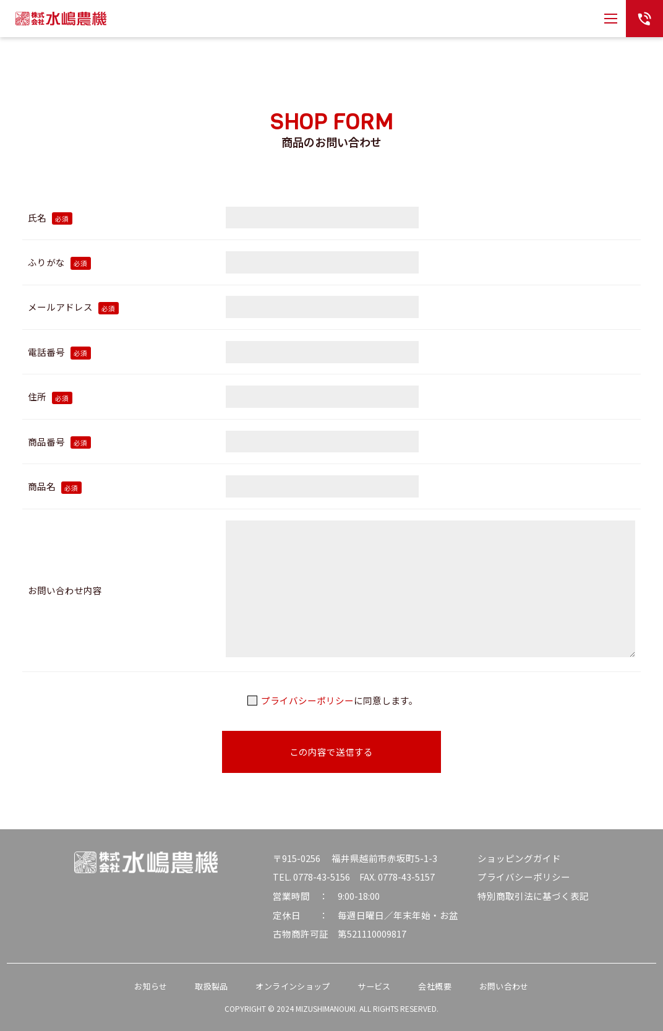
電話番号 (59, 351)
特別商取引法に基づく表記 (533, 895)
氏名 (50, 217)
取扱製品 (211, 986)
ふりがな (59, 262)
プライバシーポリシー (307, 700)
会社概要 (434, 986)
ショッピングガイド (519, 858)
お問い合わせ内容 (65, 590)
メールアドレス (73, 306)
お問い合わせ (504, 986)
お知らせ (150, 986)
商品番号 (59, 441)
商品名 (55, 486)
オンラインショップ (292, 986)
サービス (373, 986)
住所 (50, 396)
